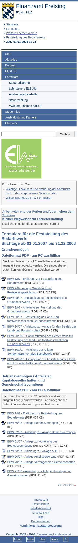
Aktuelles (11, 59)
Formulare (12, 28)
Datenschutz (41, 504)
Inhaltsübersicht (41, 508)
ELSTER (10, 71)
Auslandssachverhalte (23, 94)
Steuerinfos (12, 111)
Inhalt (17, 539)
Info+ (30, 539)
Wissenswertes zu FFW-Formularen (29, 197)
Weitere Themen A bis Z (21, 33)
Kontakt (10, 65)
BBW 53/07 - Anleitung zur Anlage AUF (32, 451)
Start (8, 53)
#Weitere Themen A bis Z (25, 106)
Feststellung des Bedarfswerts (25, 37)
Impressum (40, 499)
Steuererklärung (19, 82)
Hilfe (41, 517)
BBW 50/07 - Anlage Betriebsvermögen (32, 423)
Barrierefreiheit (40, 521)
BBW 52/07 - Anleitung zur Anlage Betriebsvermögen (41, 432)
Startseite (12, 24)
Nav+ (54, 539)
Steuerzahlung (18, 100)
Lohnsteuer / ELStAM (23, 88)
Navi (42, 539)
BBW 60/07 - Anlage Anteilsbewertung (32, 456)
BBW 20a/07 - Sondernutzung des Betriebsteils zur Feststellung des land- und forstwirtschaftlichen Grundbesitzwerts (40, 340)
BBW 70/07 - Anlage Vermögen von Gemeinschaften (41, 462)
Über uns (11, 123)
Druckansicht (40, 512)
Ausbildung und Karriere (20, 117)
